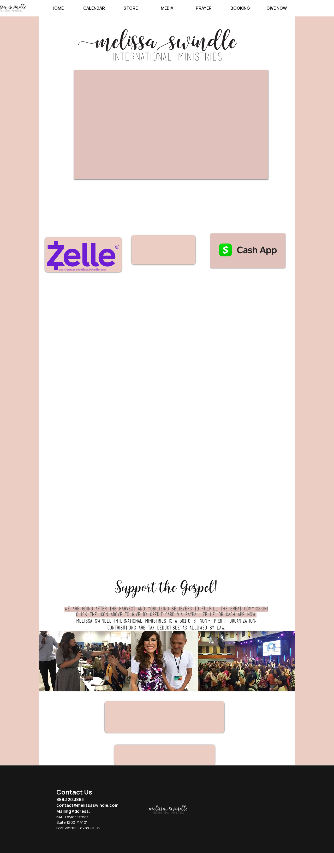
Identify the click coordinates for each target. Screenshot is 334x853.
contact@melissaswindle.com (87, 805)
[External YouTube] (171, 125)
